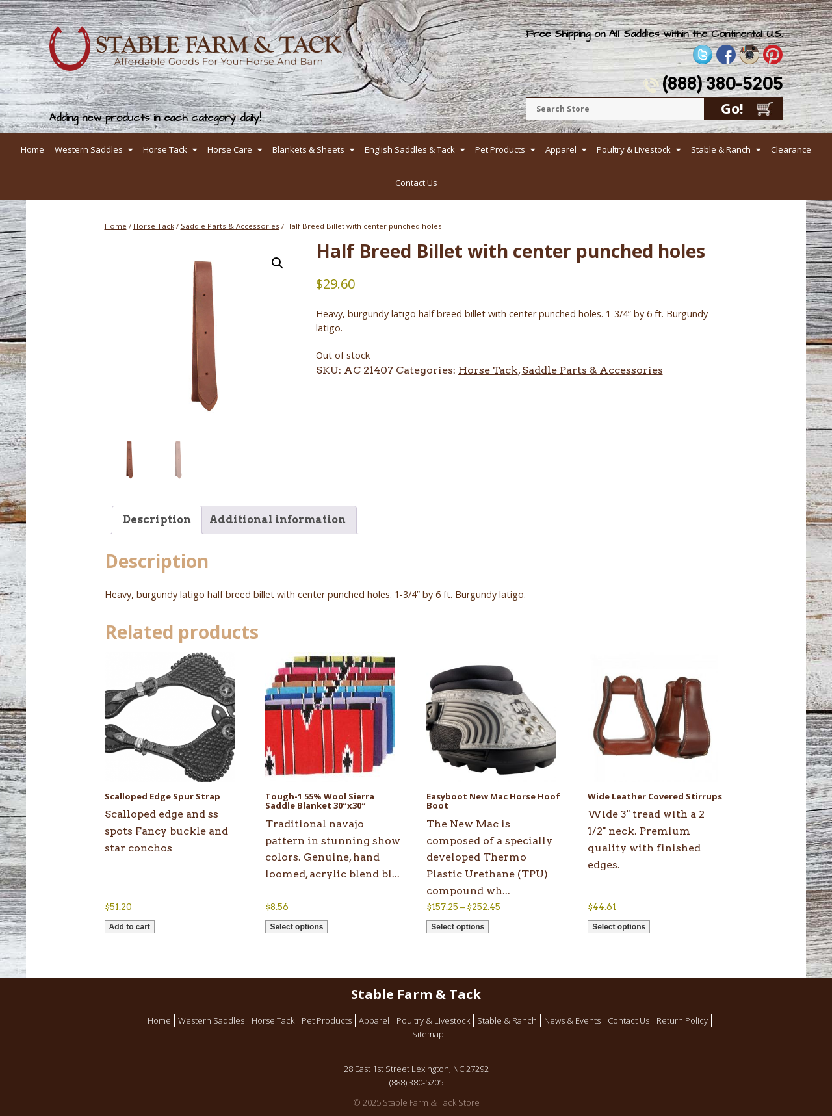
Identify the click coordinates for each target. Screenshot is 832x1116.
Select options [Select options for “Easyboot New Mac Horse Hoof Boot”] (457, 926)
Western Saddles (89, 149)
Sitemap (428, 1034)
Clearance (791, 149)
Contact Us (416, 182)
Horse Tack (165, 149)
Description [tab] (157, 519)
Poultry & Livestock (634, 149)
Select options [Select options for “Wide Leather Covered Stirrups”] (618, 926)
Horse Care (229, 149)
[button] (277, 263)
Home (32, 149)
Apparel (561, 149)
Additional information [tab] (277, 519)
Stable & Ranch (721, 149)
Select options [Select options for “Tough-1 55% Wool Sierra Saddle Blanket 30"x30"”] (296, 926)
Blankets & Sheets (308, 149)
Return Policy (682, 1020)
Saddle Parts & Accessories (230, 226)
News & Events (572, 1020)
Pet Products (500, 149)
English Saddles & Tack (410, 149)
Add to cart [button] (129, 926)
